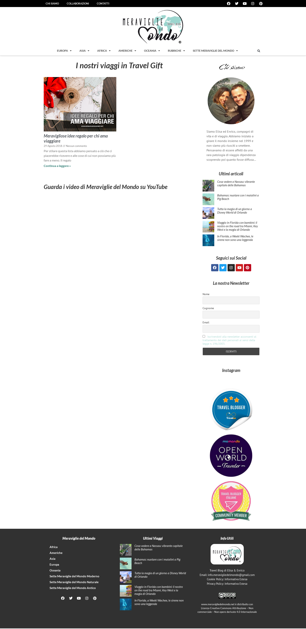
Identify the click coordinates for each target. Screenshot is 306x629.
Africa (104, 50)
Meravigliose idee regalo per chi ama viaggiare (76, 138)
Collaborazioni (78, 3)
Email (206, 323)
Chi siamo (52, 3)
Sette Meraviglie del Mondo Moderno (74, 576)
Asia (84, 50)
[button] (258, 50)
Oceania (152, 50)
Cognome (208, 309)
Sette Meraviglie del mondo (215, 50)
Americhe (127, 50)
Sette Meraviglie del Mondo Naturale (74, 582)
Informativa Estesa (236, 580)
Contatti (103, 3)
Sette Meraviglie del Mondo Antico (73, 588)
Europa (64, 50)
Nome (206, 294)
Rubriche (176, 50)
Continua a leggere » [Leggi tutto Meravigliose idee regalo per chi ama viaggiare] (57, 166)
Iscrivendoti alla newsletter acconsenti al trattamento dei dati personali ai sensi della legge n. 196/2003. (229, 340)
